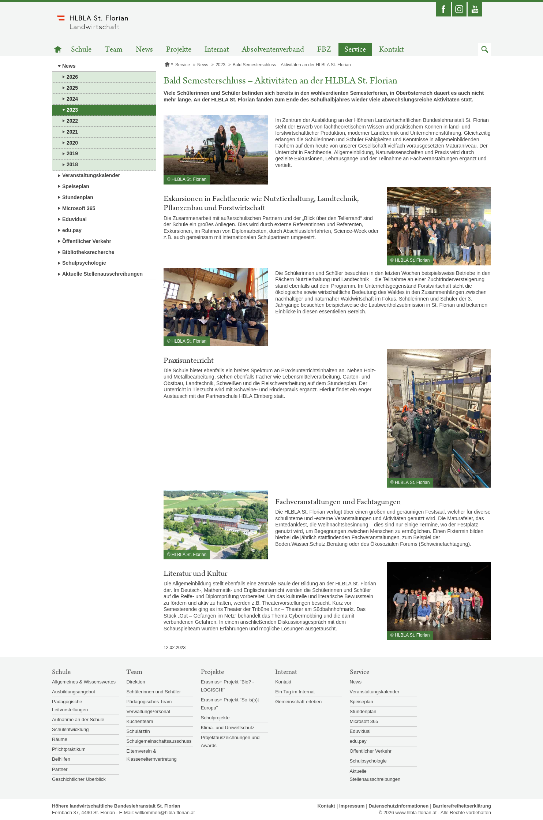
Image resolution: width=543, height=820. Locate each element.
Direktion (135, 682)
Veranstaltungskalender (91, 175)
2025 (72, 88)
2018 (72, 164)
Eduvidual (74, 219)
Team (114, 49)
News (144, 49)
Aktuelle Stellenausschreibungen (102, 274)
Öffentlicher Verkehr (86, 241)
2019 (72, 153)
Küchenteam (139, 721)
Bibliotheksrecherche (88, 252)
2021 (72, 132)
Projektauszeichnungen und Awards (230, 741)
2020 (72, 143)
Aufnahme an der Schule (78, 719)
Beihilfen (61, 759)
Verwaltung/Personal (148, 711)
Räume (59, 739)
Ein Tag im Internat (295, 691)
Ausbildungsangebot (73, 691)
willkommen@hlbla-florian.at (165, 812)
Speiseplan (75, 186)
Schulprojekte (215, 717)
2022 (72, 121)
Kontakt (391, 49)
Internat (217, 49)
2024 (72, 99)
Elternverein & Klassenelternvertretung (151, 755)
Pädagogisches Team (149, 701)
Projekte (178, 49)
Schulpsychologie (84, 263)
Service (355, 49)
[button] (484, 49)
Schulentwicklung (70, 729)
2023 (72, 110)
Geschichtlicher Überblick (79, 779)
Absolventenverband (273, 49)
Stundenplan (77, 197)
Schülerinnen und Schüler (153, 691)
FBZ (324, 49)
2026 (72, 77)
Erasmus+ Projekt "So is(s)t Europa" (230, 704)
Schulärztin (138, 731)
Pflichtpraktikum (69, 749)
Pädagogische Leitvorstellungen (70, 705)
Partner (60, 769)
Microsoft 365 (78, 208)
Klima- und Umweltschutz (228, 727)
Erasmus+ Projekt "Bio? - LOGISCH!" (227, 686)
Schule (81, 49)
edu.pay (72, 230)
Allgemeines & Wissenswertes (84, 682)
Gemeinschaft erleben (298, 701)
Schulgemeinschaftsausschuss (158, 741)
